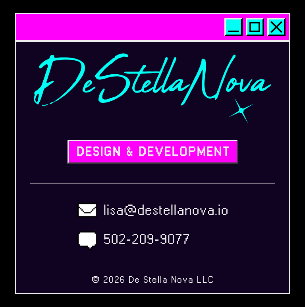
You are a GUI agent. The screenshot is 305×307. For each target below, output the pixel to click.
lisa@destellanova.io (166, 210)
